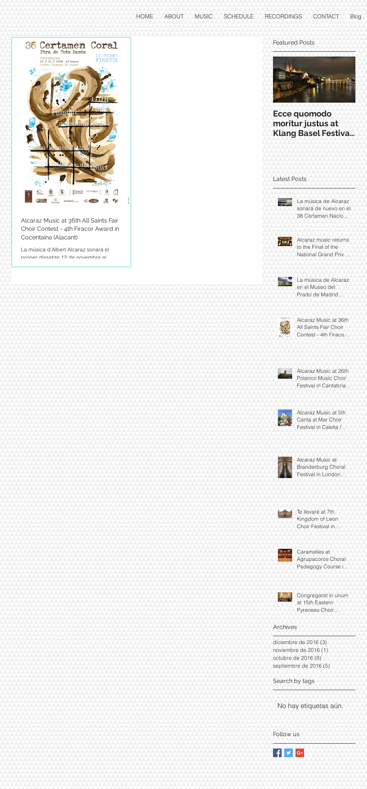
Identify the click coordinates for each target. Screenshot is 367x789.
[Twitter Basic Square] (288, 753)
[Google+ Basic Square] (299, 753)
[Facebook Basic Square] (277, 753)
